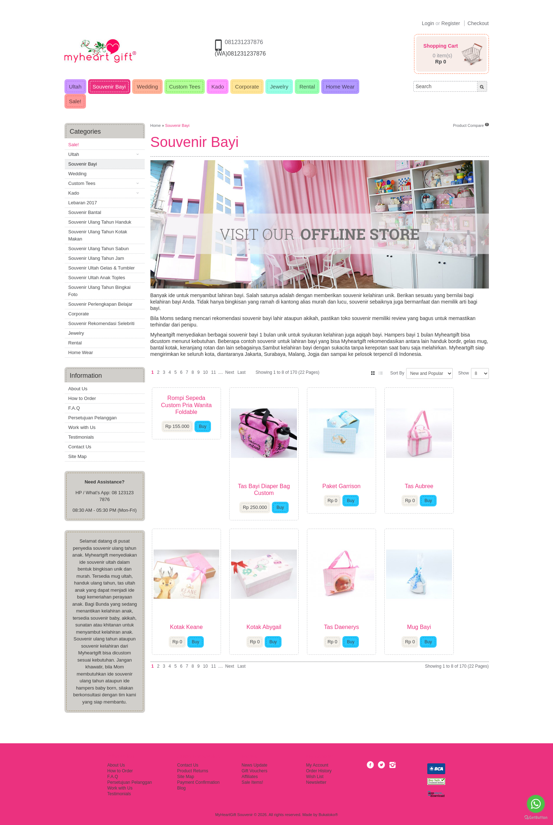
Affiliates (250, 776)
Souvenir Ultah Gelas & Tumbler (101, 268)
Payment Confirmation (198, 782)
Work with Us (82, 427)
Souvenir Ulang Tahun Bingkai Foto (99, 291)
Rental (75, 342)
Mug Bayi (449, 650)
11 (213, 372)
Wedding (77, 173)
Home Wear (80, 352)
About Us (77, 388)
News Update (255, 765)
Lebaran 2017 (82, 202)
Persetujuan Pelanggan (92, 417)
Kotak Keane (190, 650)
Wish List (315, 776)
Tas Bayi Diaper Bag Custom (277, 500)
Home (155, 125)
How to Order (82, 398)
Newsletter (316, 782)
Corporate (78, 313)
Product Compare (471, 125)
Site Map (77, 456)
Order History (319, 770)
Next (229, 372)
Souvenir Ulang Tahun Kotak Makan (98, 235)
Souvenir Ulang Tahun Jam (96, 258)
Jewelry (76, 333)
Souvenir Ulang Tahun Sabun (98, 248)
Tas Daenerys (362, 650)
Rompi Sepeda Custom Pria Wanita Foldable (190, 401)
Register (450, 23)
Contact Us (79, 446)
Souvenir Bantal (84, 212)
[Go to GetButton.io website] (535, 817)
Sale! (73, 144)
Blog (181, 788)
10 (205, 372)
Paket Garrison (362, 497)
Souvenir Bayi (82, 164)
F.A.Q (74, 408)
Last (241, 372)
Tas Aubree (448, 497)
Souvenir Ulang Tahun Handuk (99, 222)
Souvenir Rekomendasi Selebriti (101, 323)
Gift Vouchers (255, 770)
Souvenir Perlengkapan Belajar (100, 304)
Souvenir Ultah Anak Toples (96, 277)
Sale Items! (252, 782)
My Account (317, 765)
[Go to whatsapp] (536, 804)
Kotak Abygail (276, 650)
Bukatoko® (328, 814)
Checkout (478, 23)
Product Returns (192, 770)
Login (428, 23)
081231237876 (244, 42)
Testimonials (81, 437)
